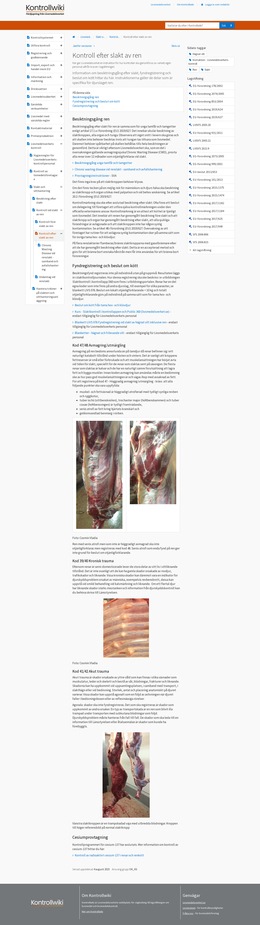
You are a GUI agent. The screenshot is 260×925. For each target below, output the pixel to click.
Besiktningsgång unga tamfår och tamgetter (103, 163)
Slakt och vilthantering (45, 189)
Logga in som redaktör (215, 4)
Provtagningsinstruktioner (92, 176)
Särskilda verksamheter (44, 106)
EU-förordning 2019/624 (205, 109)
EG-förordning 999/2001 (205, 164)
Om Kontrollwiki (185, 4)
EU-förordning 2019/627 (205, 117)
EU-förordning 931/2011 (205, 133)
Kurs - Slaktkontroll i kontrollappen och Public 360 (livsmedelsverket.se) (122, 312)
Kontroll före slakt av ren (45, 224)
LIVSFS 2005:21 (199, 140)
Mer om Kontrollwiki (92, 911)
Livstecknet (189, 908)
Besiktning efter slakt (44, 200)
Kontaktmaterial (44, 128)
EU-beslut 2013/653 (202, 172)
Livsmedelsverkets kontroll (44, 146)
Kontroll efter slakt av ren (48, 235)
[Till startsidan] (74, 37)
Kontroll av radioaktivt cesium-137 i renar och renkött (109, 855)
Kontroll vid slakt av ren (47, 212)
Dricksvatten (44, 89)
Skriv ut (176, 46)
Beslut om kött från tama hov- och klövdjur (103, 305)
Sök (224, 25)
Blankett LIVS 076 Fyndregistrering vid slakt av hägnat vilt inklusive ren (120, 322)
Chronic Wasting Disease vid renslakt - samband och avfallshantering (47, 257)
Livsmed (86, 37)
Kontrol (114, 37)
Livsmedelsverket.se (194, 902)
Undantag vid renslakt (45, 279)
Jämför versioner (84, 46)
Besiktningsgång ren (86, 97)
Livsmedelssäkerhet (44, 96)
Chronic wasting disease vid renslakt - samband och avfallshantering (118, 169)
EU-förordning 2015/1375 (206, 187)
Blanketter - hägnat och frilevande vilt (99, 333)
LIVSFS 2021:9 (198, 148)
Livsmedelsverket (160, 4)
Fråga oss (188, 913)
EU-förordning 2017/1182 (206, 203)
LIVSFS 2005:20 (199, 125)
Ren (192, 69)
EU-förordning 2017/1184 (206, 211)
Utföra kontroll (44, 45)
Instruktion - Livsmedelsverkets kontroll (208, 61)
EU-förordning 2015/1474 (206, 195)
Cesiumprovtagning (85, 106)
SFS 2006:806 (198, 234)
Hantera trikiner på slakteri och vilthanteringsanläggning (47, 294)
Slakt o (100, 37)
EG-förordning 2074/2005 (206, 93)
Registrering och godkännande (44, 55)
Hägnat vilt (196, 54)
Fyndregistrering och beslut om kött (96, 101)
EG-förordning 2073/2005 (206, 156)
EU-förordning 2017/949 (205, 226)
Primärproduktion (44, 136)
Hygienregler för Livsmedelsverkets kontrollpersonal (43, 159)
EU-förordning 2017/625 (205, 218)
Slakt (205, 69)
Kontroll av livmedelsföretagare (45, 175)
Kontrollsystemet (44, 37)
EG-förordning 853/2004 (205, 101)
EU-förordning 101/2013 (205, 179)
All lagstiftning (199, 250)
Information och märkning (44, 79)
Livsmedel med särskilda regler (44, 118)
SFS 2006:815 (198, 242)
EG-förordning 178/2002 (205, 86)
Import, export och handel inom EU (44, 67)
